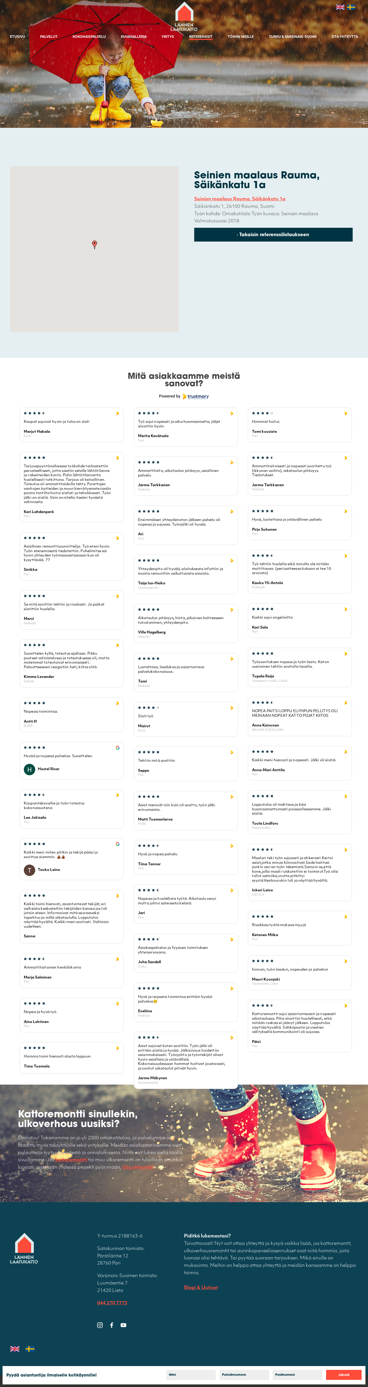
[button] (94, 245)
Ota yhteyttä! (138, 1167)
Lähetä (344, 1375)
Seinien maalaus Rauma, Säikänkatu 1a (239, 199)
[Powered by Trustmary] (184, 396)
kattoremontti (71, 1160)
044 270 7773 (112, 1303)
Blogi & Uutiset (201, 1288)
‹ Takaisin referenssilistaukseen (273, 235)
